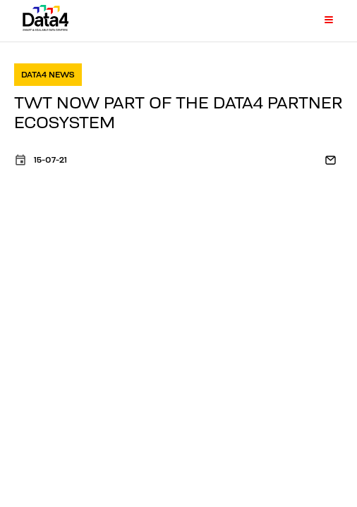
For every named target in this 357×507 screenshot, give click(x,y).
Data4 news (48, 74)
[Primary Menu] (320, 20)
